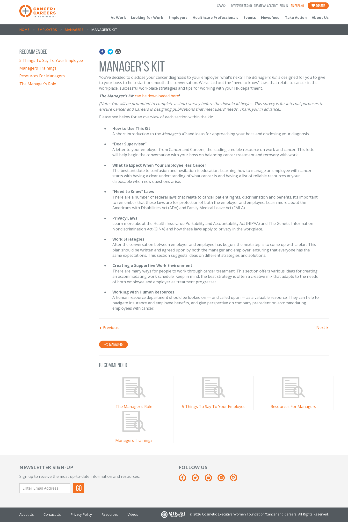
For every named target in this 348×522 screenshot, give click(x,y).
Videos (133, 514)
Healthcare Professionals (215, 17)
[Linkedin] (223, 480)
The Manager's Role (37, 83)
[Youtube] (211, 480)
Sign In (284, 6)
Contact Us (52, 514)
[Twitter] (197, 480)
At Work (118, 17)
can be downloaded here (157, 96)
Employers (178, 17)
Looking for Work (147, 17)
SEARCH (221, 6)
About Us (320, 17)
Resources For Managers (42, 76)
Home (24, 29)
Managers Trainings (38, 68)
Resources (110, 514)
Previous (111, 327)
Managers (74, 29)
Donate (318, 6)
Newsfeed (270, 17)
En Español (298, 6)
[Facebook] (185, 480)
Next (320, 327)
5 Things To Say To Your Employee (51, 60)
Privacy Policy (81, 514)
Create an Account (266, 6)
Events (250, 17)
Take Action (296, 17)
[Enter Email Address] (44, 488)
